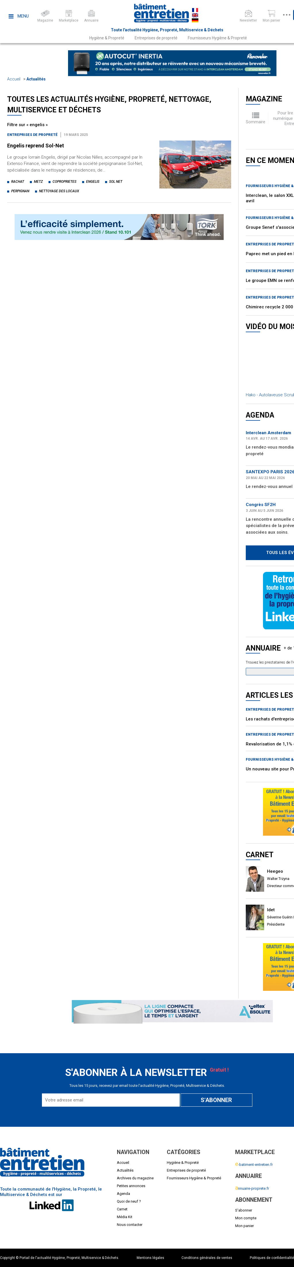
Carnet (122, 1209)
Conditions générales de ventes (206, 1258)
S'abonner (243, 1210)
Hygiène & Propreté (106, 38)
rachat (17, 182)
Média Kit (124, 1217)
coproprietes (64, 182)
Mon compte (245, 1218)
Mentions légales (150, 1258)
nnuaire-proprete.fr (252, 1188)
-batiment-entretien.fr (254, 1164)
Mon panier (244, 1226)
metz (38, 182)
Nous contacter (129, 1224)
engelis (92, 182)
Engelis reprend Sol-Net (35, 146)
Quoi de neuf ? (129, 1201)
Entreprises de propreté (156, 38)
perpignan (20, 191)
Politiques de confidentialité (272, 1258)
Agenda (123, 1193)
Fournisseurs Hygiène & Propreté (217, 38)
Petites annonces (131, 1186)
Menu (19, 16)
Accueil (13, 79)
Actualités (36, 79)
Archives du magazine (135, 1178)
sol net (115, 182)
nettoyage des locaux (59, 191)
